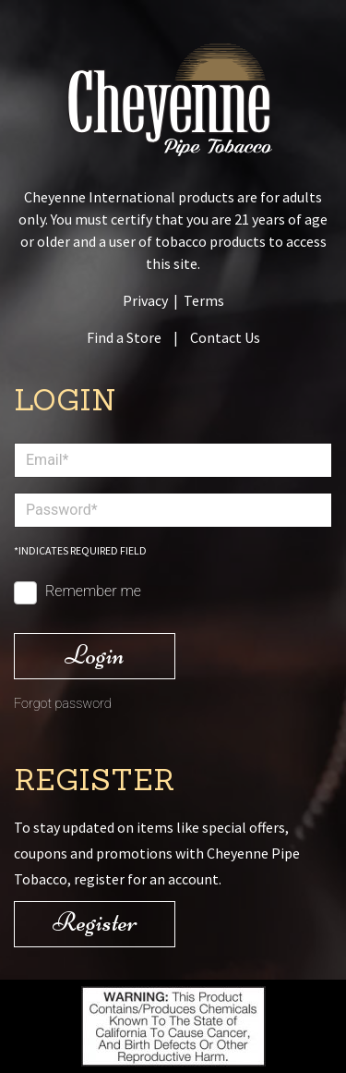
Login (95, 655)
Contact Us (225, 337)
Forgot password (63, 704)
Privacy (145, 300)
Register (95, 922)
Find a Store (124, 337)
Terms (204, 300)
